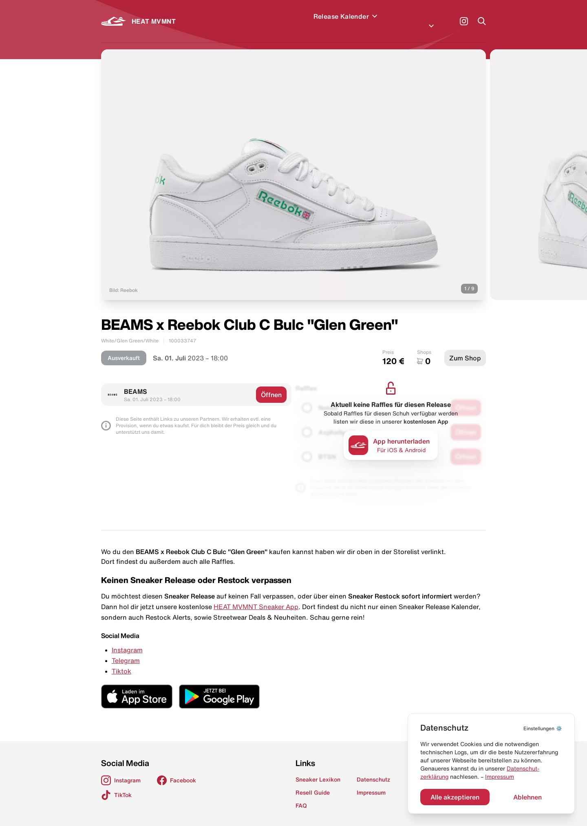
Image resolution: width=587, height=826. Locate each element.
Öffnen (271, 385)
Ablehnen (527, 797)
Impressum (499, 777)
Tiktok (121, 661)
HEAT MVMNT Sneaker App (256, 597)
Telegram (126, 650)
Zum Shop (465, 348)
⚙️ (542, 728)
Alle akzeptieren (454, 797)
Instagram (127, 640)
